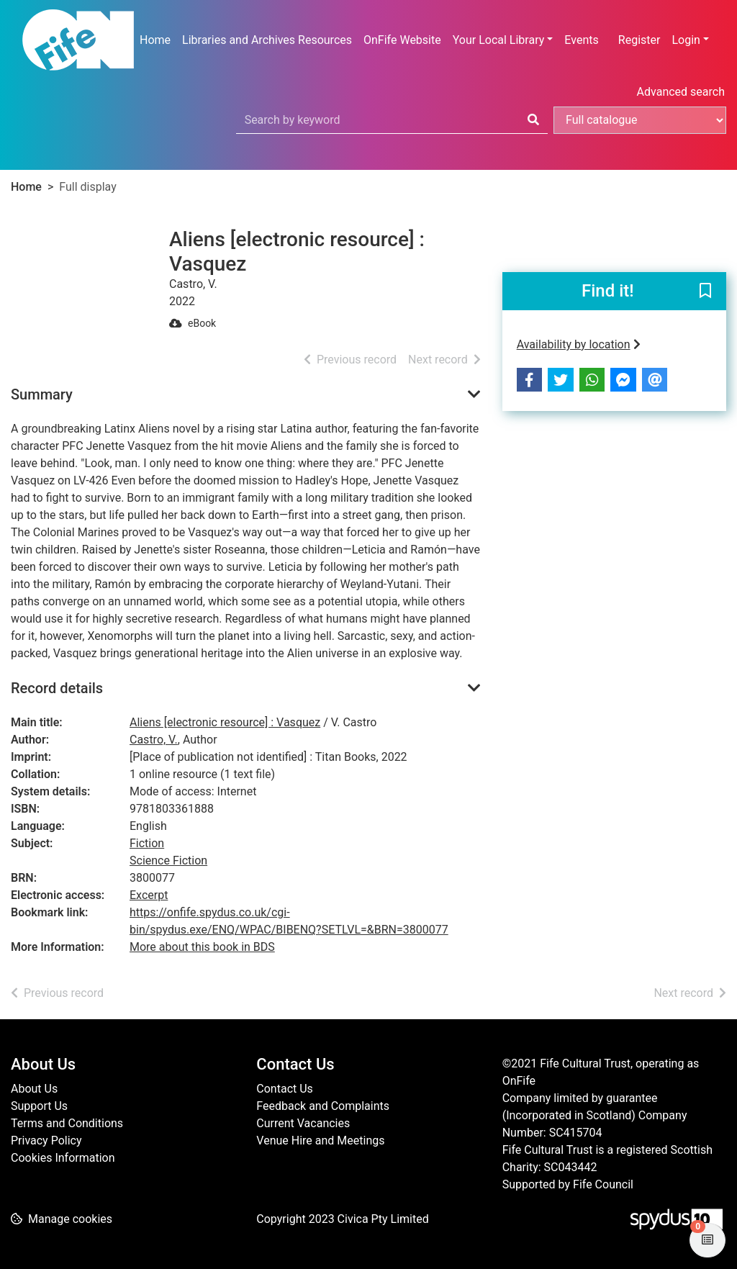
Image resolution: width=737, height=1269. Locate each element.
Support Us (39, 1106)
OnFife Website (402, 40)
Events (581, 40)
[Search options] (639, 120)
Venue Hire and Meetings (320, 1140)
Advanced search (681, 92)
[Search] (533, 120)
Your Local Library (499, 40)
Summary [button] (42, 394)
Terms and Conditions (67, 1123)
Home (155, 40)
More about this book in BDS (202, 947)
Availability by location (579, 344)
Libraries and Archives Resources (267, 40)
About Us (34, 1089)
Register (639, 40)
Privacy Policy (46, 1140)
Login (686, 40)
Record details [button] (57, 688)
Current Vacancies (303, 1123)
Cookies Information (63, 1158)
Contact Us (284, 1089)
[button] (705, 292)
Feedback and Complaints (322, 1106)
